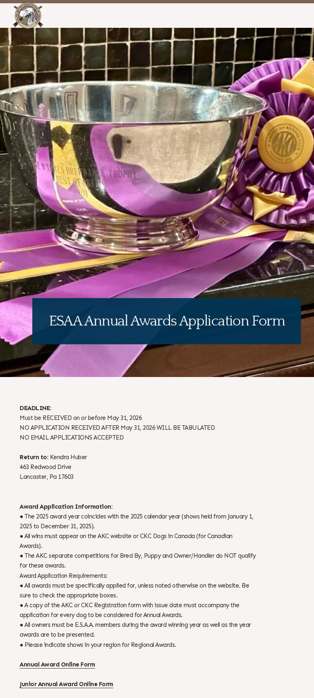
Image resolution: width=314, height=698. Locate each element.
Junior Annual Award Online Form (66, 684)
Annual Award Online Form (57, 664)
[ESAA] (28, 15)
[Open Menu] (303, 15)
